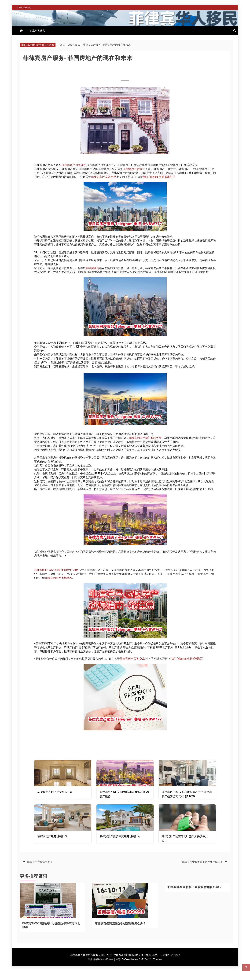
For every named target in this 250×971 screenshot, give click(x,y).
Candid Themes (153, 959)
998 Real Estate (69, 570)
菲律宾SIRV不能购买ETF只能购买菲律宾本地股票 (51, 925)
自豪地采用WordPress (101, 959)
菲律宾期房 (92, 268)
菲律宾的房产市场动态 (58, 578)
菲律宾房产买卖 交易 (104, 177)
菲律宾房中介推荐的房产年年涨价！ (202, 861)
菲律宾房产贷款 (132, 169)
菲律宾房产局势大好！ (40, 861)
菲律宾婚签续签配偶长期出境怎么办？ (120, 923)
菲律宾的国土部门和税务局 (145, 438)
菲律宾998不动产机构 (47, 570)
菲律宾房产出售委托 (74, 165)
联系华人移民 (37, 30)
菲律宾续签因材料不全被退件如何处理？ (194, 887)
